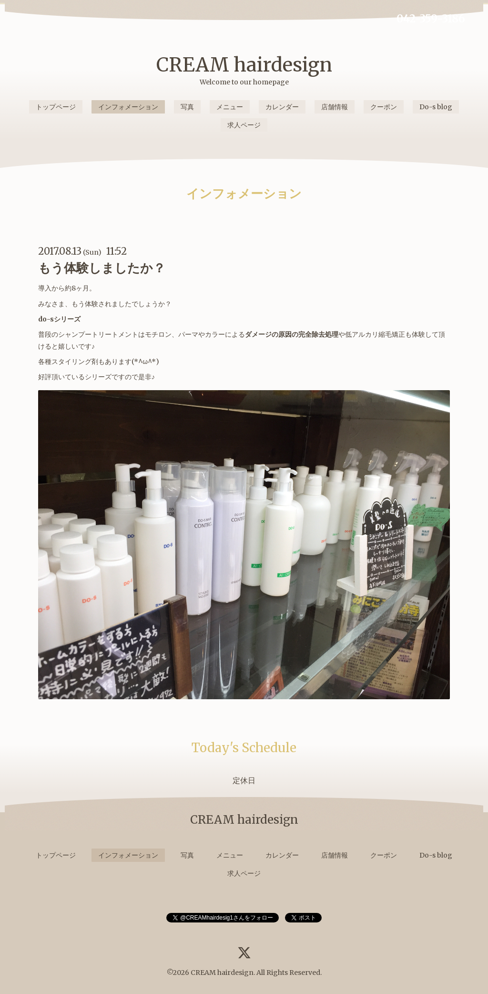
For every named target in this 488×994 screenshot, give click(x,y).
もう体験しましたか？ (101, 268)
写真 (187, 107)
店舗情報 (334, 107)
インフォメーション (128, 107)
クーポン (383, 107)
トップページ (56, 107)
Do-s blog (435, 107)
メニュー (229, 107)
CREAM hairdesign (244, 65)
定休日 (244, 780)
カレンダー (282, 107)
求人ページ (244, 125)
